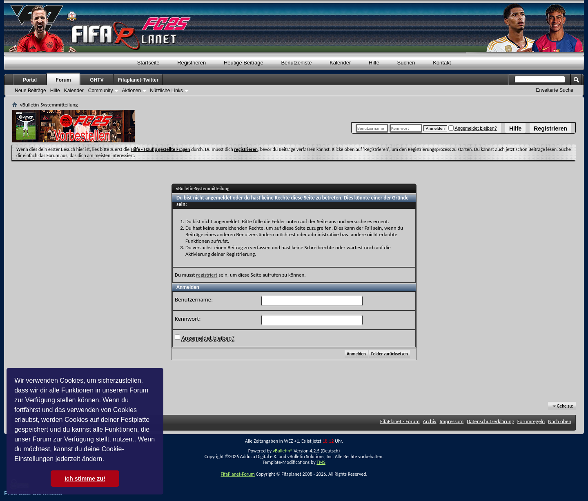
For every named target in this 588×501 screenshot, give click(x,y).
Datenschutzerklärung (490, 421)
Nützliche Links (166, 90)
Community (100, 90)
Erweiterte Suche (554, 90)
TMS (320, 462)
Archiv (430, 421)
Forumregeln (531, 421)
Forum (63, 80)
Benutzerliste (296, 63)
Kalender (340, 63)
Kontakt (442, 63)
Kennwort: (187, 318)
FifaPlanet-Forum (237, 474)
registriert (206, 275)
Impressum (452, 421)
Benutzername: (194, 299)
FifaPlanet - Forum (400, 421)
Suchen (406, 63)
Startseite (148, 63)
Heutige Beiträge (243, 63)
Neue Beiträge (30, 90)
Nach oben (559, 421)
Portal (30, 80)
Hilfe (515, 128)
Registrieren (550, 128)
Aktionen (131, 90)
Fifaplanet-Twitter (138, 80)
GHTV (96, 80)
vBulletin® (283, 451)
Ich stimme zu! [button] (85, 478)
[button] (107, 460)
